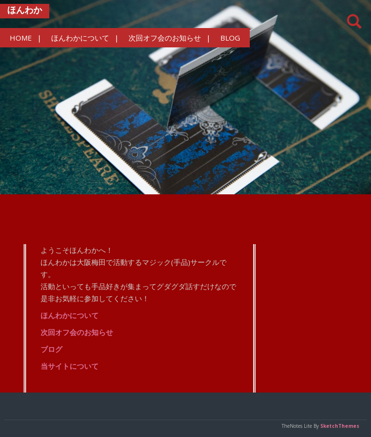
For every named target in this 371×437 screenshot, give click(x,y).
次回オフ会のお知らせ (164, 38)
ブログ (51, 349)
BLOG (230, 38)
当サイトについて (70, 366)
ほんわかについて (80, 38)
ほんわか (24, 9)
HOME (21, 38)
